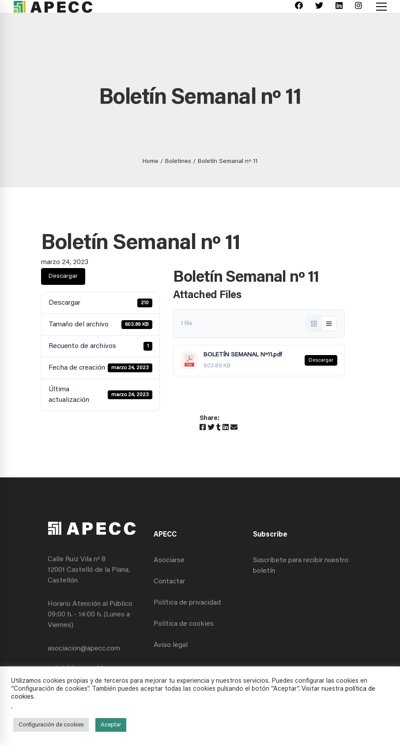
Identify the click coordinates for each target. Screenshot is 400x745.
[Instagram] (358, 7)
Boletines (178, 162)
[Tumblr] (218, 428)
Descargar (63, 276)
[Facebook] (299, 7)
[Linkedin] (339, 7)
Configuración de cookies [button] (51, 725)
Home (150, 162)
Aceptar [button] (111, 725)
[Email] (234, 428)
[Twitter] (319, 7)
